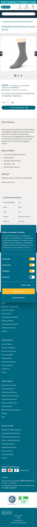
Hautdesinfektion (8, 321)
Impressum (18, 516)
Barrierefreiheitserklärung (11, 410)
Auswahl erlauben (18, 297)
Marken (4, 331)
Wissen (18, 2)
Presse (4, 372)
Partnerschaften (7, 365)
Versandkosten (26, 85)
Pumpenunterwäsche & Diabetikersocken (18, 21)
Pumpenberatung (8, 444)
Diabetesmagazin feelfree (11, 437)
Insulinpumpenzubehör (10, 317)
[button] (4, 53)
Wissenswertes (7, 451)
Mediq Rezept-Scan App (10, 396)
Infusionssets (6, 314)
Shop (6, 2)
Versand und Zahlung (9, 392)
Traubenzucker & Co (9, 328)
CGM (3, 303)
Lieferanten (6, 369)
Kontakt (4, 413)
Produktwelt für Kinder (10, 324)
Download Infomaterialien (11, 433)
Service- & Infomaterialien (11, 440)
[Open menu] (33, 7)
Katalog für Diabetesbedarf (11, 430)
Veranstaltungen (7, 454)
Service (30, 2)
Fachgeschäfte (7, 358)
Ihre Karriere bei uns (9, 351)
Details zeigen (26, 285)
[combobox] (18, 13)
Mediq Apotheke (7, 355)
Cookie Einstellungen (18, 523)
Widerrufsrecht (7, 406)
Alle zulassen (18, 291)
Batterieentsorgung (9, 362)
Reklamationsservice (9, 447)
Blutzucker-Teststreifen (10, 307)
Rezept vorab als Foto (9, 403)
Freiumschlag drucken (9, 399)
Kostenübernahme (8, 389)
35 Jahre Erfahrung (8, 348)
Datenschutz (18, 520)
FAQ (3, 417)
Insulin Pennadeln (8, 310)
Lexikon (4, 458)
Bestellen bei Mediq (9, 385)
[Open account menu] (20, 7)
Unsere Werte (7, 344)
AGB (18, 518)
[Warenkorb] (27, 7)
